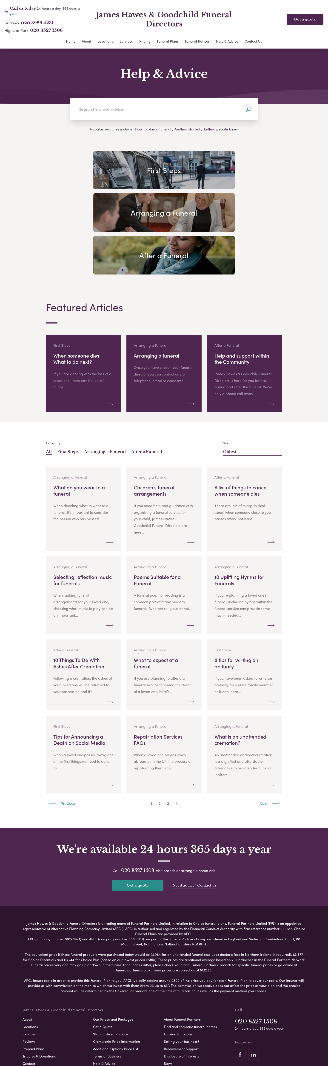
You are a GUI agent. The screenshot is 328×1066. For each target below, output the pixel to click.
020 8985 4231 (37, 23)
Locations (105, 41)
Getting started (187, 129)
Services (126, 41)
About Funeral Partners (182, 943)
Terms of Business (107, 980)
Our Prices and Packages (113, 943)
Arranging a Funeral (105, 376)
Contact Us (253, 41)
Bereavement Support (181, 973)
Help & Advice (227, 41)
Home (70, 41)
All (49, 376)
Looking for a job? (178, 958)
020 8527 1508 (46, 30)
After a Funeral (146, 376)
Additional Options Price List (115, 973)
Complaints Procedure (191, 1051)
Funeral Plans (168, 41)
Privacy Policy (116, 1043)
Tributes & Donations (39, 980)
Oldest (252, 376)
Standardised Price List (111, 958)
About (86, 41)
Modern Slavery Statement (201, 1043)
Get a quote (305, 19)
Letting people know (221, 129)
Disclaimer (166, 1043)
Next (269, 728)
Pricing (145, 41)
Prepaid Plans (34, 973)
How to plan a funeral (153, 129)
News (168, 987)
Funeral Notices (197, 41)
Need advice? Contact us (194, 810)
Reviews (29, 965)
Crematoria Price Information (116, 965)
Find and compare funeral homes (190, 950)
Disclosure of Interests (181, 980)
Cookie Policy (143, 1043)
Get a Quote (102, 950)
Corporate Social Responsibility (144, 1051)
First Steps (68, 376)
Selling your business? (181, 965)
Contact (29, 987)
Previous (62, 728)
